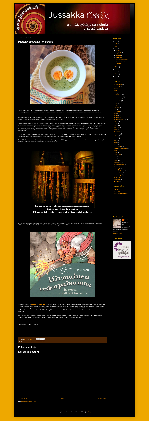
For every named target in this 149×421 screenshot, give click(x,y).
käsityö (116, 115)
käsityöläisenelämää (119, 119)
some (115, 144)
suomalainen (39, 341)
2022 (116, 48)
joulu (115, 92)
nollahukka (117, 134)
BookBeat (33, 304)
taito (115, 156)
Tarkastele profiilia (117, 233)
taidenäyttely (117, 154)
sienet (115, 140)
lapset (115, 123)
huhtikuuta (119, 57)
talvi (115, 158)
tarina (43, 341)
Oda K (126, 220)
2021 (116, 67)
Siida (115, 142)
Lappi (115, 121)
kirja (115, 109)
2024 (116, 43)
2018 (116, 69)
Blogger (90, 412)
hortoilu (116, 90)
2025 (116, 41)
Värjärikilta (117, 179)
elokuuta (118, 55)
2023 (116, 46)
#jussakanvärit (118, 84)
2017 (116, 71)
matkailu (116, 127)
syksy (115, 150)
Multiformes (117, 132)
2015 (116, 76)
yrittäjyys (116, 181)
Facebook (117, 189)
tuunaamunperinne (119, 164)
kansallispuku (117, 95)
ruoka (33, 341)
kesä (115, 103)
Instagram (117, 191)
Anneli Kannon (41, 304)
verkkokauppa (118, 175)
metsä (116, 130)
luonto (116, 125)
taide (115, 152)
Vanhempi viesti (102, 398)
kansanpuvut (117, 99)
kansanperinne (28, 341)
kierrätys (116, 107)
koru (115, 113)
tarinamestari (117, 162)
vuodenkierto (117, 177)
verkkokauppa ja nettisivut (121, 193)
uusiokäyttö (117, 169)
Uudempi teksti (23, 398)
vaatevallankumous (119, 171)
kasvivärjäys (117, 101)
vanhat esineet (118, 173)
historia (116, 88)
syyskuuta (119, 53)
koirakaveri (117, 111)
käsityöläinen (117, 117)
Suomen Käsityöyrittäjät (120, 148)
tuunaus (116, 167)
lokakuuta (119, 50)
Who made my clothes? (122, 59)
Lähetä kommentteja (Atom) (28, 401)
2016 (116, 74)
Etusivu (62, 398)
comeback (117, 86)
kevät (115, 105)
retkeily (116, 136)
